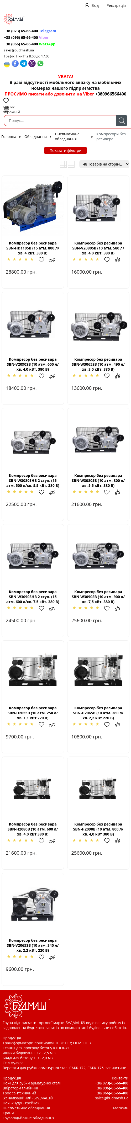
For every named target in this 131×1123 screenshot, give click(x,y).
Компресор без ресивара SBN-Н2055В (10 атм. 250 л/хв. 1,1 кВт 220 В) (33, 712)
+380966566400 (110, 94)
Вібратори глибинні (20, 1087)
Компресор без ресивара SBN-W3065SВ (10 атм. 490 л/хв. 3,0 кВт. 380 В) (98, 364)
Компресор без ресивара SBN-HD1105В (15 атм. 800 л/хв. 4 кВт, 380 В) (32, 248)
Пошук (121, 120)
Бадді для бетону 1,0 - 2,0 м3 (28, 1057)
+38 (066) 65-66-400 (29, 43)
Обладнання (35, 136)
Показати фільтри (65, 150)
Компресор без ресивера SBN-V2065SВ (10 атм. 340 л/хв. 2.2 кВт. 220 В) (33, 945)
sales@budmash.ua (19, 50)
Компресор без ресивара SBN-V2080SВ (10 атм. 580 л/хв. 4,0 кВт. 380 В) (98, 248)
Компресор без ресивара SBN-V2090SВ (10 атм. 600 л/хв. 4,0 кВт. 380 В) (33, 364)
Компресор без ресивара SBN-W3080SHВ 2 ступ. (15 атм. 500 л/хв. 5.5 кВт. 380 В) (32, 480)
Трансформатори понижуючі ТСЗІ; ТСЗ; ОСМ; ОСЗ (47, 1042)
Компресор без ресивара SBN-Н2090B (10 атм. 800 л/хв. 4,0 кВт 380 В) (98, 829)
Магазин (120, 1107)
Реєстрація (116, 5)
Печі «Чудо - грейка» (21, 1102)
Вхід (95, 5)
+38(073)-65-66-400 (111, 1083)
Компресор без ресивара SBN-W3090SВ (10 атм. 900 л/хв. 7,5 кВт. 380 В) (98, 596)
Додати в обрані (44, 259)
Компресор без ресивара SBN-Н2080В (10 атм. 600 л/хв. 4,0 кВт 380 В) (33, 829)
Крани (8, 1112)
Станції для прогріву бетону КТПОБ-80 (37, 1047)
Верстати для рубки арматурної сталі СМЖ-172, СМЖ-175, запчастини (64, 1067)
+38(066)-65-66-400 (111, 1092)
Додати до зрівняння (54, 259)
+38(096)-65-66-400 (111, 1087)
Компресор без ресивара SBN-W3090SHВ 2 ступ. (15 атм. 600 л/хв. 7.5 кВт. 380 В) (32, 596)
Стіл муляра (13, 1062)
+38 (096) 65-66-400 (26, 37)
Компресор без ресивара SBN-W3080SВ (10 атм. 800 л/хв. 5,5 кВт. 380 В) (98, 480)
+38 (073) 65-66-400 (30, 30)
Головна (8, 136)
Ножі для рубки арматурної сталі (32, 1083)
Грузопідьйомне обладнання (28, 1117)
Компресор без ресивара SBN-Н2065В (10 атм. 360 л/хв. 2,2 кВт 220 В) (98, 712)
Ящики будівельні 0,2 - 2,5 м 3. (29, 1052)
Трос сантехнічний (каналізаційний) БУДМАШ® (28, 1095)
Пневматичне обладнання (67, 136)
